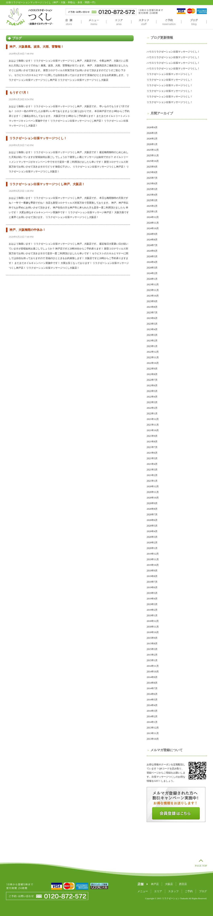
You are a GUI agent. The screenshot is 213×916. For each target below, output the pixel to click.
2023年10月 (153, 295)
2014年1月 (152, 722)
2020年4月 (152, 531)
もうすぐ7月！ (19, 92)
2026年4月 (152, 127)
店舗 (68, 22)
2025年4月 (152, 194)
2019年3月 (152, 604)
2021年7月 (152, 447)
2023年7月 (152, 312)
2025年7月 (152, 178)
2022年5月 (152, 391)
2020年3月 (152, 537)
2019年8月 (152, 576)
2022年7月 (152, 379)
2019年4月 (152, 598)
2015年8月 (152, 643)
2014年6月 (152, 694)
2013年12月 (153, 727)
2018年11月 (153, 626)
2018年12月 (153, 621)
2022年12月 (153, 351)
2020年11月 (153, 492)
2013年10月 (153, 738)
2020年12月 (153, 486)
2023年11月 (153, 290)
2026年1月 (152, 144)
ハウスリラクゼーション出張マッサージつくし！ (173, 51)
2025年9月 (152, 166)
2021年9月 (152, 436)
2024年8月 (152, 239)
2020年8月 (152, 508)
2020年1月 (152, 548)
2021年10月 (153, 430)
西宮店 (183, 884)
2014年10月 (153, 671)
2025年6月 (152, 183)
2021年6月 (152, 452)
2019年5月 (152, 593)
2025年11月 (153, 155)
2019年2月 (152, 609)
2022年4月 (152, 396)
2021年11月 (153, 424)
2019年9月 (152, 570)
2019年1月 (152, 615)
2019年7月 (152, 581)
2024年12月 (153, 217)
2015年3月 (152, 649)
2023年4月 (152, 329)
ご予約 (168, 22)
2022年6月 (152, 385)
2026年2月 (152, 138)
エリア (118, 22)
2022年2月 (152, 408)
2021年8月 (152, 441)
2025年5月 (152, 189)
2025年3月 (152, 200)
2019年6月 (152, 587)
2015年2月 (152, 654)
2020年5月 (152, 525)
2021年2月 (152, 475)
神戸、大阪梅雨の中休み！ (27, 229)
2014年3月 (152, 710)
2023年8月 (152, 307)
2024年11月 (153, 222)
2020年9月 (152, 503)
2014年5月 (152, 699)
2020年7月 (152, 514)
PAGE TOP (201, 865)
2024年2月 (152, 273)
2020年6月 (152, 520)
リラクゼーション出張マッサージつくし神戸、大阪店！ (47, 184)
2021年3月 (152, 469)
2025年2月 (152, 206)
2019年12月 (153, 553)
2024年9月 (152, 234)
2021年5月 (152, 458)
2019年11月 (153, 559)
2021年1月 (152, 480)
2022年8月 (152, 374)
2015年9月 (152, 638)
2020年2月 (152, 542)
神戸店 (155, 884)
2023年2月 (152, 340)
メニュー (93, 22)
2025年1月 (152, 211)
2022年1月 (152, 413)
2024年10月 (153, 228)
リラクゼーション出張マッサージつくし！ (38, 138)
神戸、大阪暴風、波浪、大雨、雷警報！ (36, 46)
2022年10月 (153, 363)
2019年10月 (153, 565)
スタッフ (143, 22)
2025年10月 (153, 161)
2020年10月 (153, 497)
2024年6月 (152, 250)
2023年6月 (152, 318)
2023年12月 (153, 284)
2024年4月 (152, 262)
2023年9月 (152, 301)
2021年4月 (152, 464)
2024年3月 (152, 267)
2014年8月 (152, 682)
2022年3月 (152, 402)
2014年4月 (152, 705)
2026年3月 (152, 133)
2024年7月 (152, 245)
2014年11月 (153, 666)
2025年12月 (153, 149)
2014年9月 (152, 677)
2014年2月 (152, 716)
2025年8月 (152, 172)
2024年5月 (152, 256)
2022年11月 (153, 357)
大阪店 (169, 884)
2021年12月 (153, 419)
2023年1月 (152, 346)
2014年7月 (152, 688)
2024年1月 (152, 278)
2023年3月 (152, 335)
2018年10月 (153, 632)
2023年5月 (152, 323)
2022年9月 (152, 368)
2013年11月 (153, 733)
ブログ (194, 22)
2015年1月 (152, 660)
